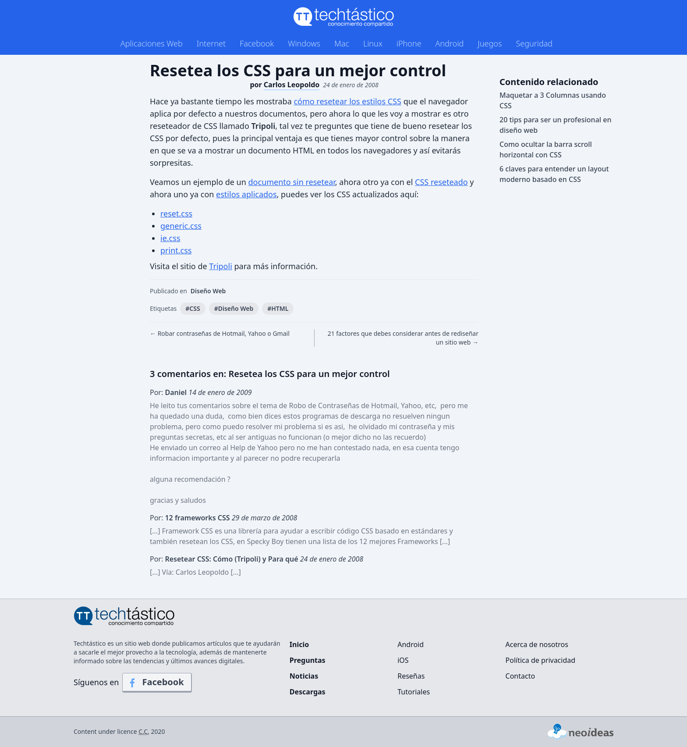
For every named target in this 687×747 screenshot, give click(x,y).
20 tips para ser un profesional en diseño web (555, 125)
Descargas (308, 692)
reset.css (176, 213)
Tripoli (220, 266)
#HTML (277, 308)
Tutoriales (413, 692)
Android (450, 43)
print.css (175, 250)
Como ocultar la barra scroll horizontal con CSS (545, 149)
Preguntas (308, 660)
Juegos (490, 43)
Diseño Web (208, 291)
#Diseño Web (234, 308)
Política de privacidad (541, 660)
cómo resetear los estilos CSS (347, 101)
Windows (304, 43)
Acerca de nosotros (537, 644)
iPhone (409, 43)
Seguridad (534, 43)
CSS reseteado (441, 182)
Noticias (304, 676)
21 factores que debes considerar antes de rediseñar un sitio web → (403, 337)
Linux (372, 43)
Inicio (299, 644)
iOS (402, 660)
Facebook (257, 43)
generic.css (181, 226)
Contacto (520, 676)
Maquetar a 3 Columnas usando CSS (552, 100)
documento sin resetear (291, 182)
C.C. (143, 731)
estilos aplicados (246, 194)
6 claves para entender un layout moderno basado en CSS (554, 174)
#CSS (192, 308)
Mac (341, 43)
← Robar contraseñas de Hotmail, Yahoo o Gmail (220, 333)
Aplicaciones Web (151, 43)
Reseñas (411, 676)
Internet (211, 43)
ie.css (170, 238)
